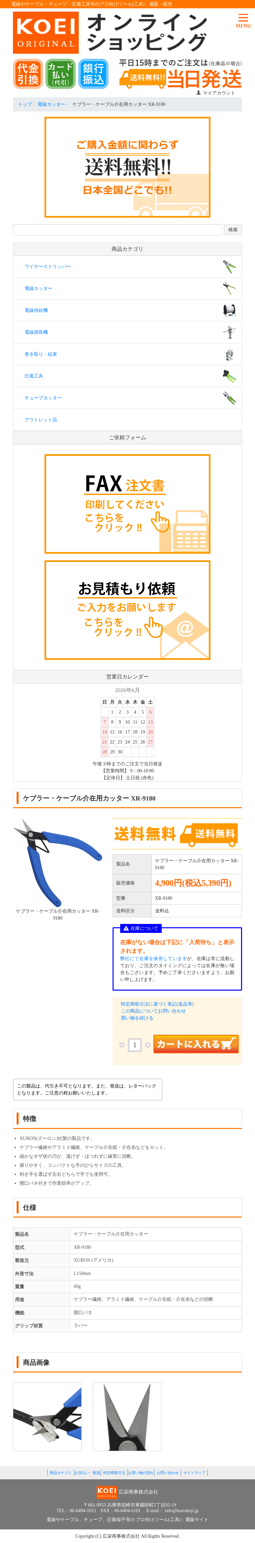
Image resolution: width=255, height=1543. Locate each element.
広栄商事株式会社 (122, 1536)
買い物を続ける (137, 1018)
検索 (233, 229)
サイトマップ (194, 1473)
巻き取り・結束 (41, 354)
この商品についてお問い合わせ (153, 1011)
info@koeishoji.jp (182, 1510)
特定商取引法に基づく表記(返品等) (157, 1004)
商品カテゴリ (61, 1473)
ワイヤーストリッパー (48, 266)
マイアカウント (215, 93)
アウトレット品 (41, 419)
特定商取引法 (114, 1473)
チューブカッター (43, 397)
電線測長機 (36, 332)
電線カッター (51, 104)
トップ (25, 104)
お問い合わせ (168, 1473)
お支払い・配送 (87, 1473)
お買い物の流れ (141, 1473)
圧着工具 (34, 376)
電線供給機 (36, 310)
